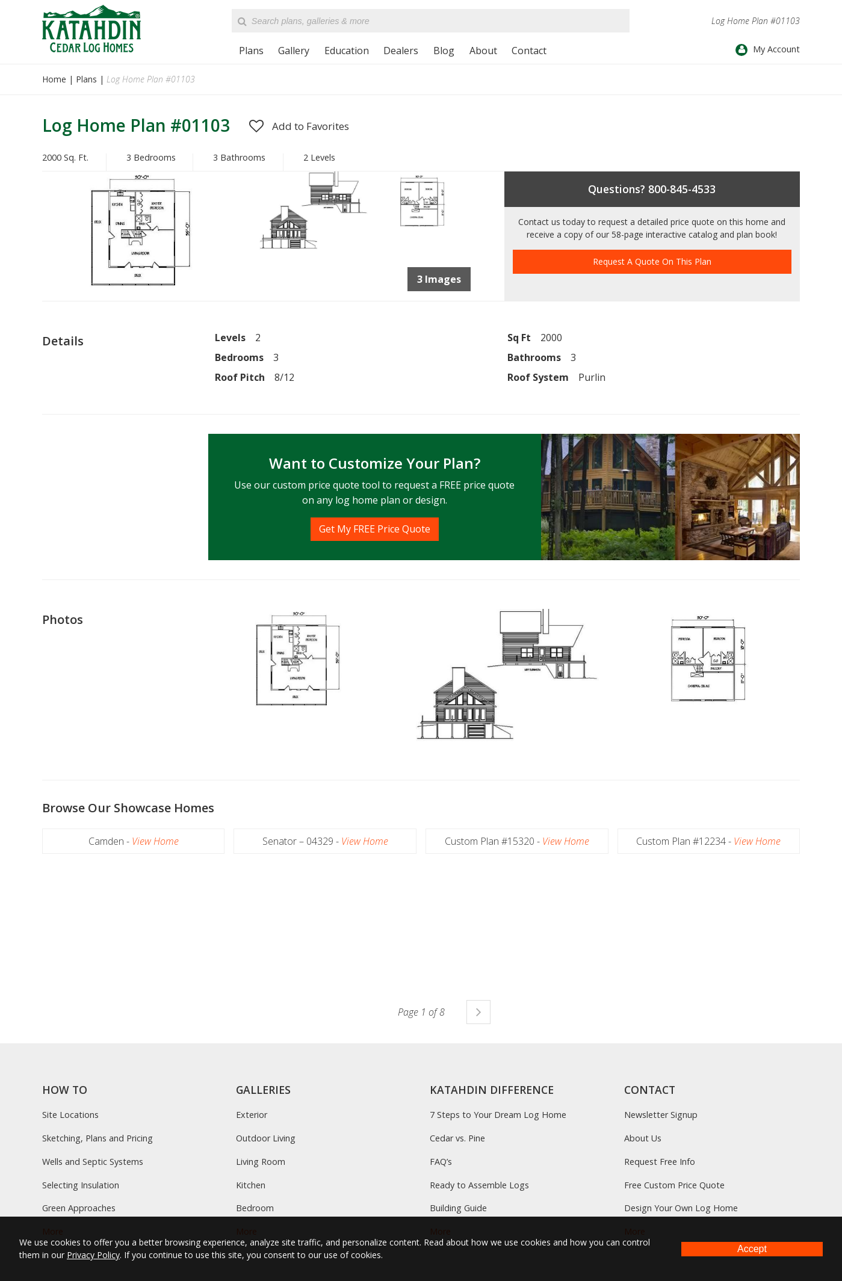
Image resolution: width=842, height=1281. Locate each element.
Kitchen (250, 1185)
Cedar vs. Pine (457, 1138)
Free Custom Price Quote (674, 1185)
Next (478, 1012)
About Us (642, 1138)
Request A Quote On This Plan (652, 261)
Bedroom (255, 1208)
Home (54, 79)
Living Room (260, 1161)
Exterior (251, 1114)
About (483, 50)
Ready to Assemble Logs (479, 1185)
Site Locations (70, 1114)
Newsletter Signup (661, 1114)
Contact (529, 50)
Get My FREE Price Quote (374, 529)
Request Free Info (659, 1161)
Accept (752, 1249)
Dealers (400, 50)
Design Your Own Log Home (681, 1208)
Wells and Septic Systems (92, 1161)
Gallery (293, 50)
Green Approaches (79, 1208)
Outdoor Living (266, 1138)
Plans (251, 50)
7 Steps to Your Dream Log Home (498, 1114)
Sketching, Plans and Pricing (97, 1138)
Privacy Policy (93, 1255)
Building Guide (458, 1208)
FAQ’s (441, 1161)
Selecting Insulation (80, 1185)
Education (346, 50)
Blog (443, 50)
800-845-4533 (682, 189)
